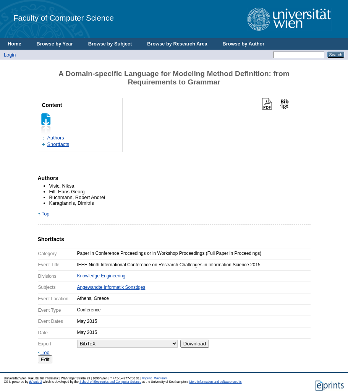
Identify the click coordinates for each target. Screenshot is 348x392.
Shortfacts (58, 144)
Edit (45, 359)
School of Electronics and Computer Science (110, 382)
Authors (55, 138)
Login (10, 55)
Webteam (161, 378)
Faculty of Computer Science (63, 17)
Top (44, 214)
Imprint (147, 378)
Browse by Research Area (177, 44)
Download (194, 344)
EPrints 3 (35, 382)
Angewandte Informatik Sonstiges (111, 287)
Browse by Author (244, 44)
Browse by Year (55, 44)
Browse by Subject (110, 44)
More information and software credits (215, 382)
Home (14, 44)
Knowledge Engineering (101, 276)
